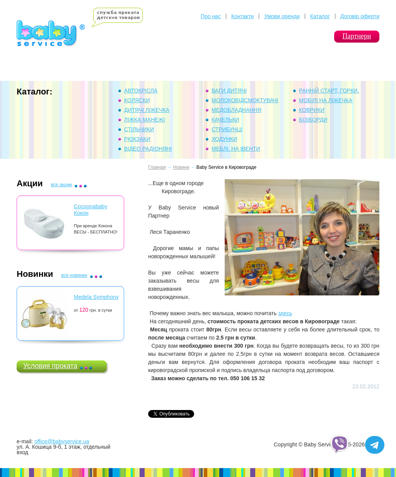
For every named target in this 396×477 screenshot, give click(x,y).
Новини (181, 167)
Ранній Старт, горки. (329, 91)
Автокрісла (140, 91)
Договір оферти (359, 16)
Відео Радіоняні (148, 149)
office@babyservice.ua (61, 441)
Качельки (225, 120)
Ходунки (224, 139)
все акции (61, 184)
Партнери (357, 36)
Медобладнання (236, 110)
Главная (157, 167)
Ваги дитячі (229, 91)
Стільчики (139, 129)
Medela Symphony (96, 297)
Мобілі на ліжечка (325, 100)
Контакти (242, 16)
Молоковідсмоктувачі (245, 100)
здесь (285, 313)
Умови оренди (282, 16)
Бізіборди (313, 120)
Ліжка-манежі (144, 120)
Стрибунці (227, 129)
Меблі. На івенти (236, 149)
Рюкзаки (137, 139)
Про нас (211, 16)
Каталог (320, 16)
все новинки (74, 275)
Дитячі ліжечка (146, 110)
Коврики (311, 110)
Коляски (137, 100)
